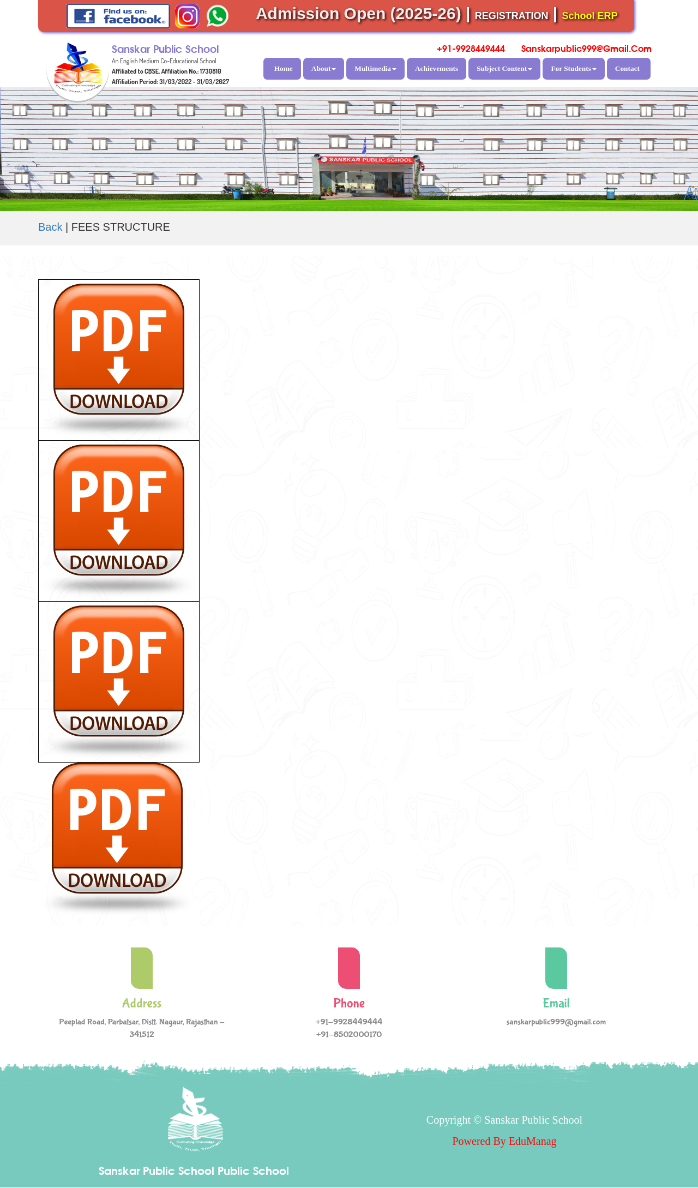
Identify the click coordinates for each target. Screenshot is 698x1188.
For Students (573, 68)
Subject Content (504, 68)
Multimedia (375, 68)
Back (50, 227)
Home (283, 68)
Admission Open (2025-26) (358, 13)
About (323, 68)
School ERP (590, 15)
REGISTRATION (512, 15)
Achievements (436, 68)
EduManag (533, 1141)
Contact (627, 68)
